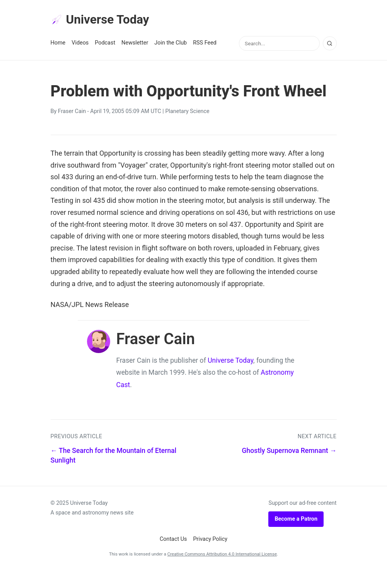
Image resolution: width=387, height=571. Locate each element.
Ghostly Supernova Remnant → (289, 451)
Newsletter (134, 43)
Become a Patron (295, 519)
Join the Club (170, 43)
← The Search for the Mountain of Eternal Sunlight (114, 456)
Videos (80, 43)
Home (58, 43)
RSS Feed (205, 43)
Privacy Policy (210, 539)
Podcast (105, 43)
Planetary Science (187, 111)
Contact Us (173, 539)
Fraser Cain (72, 111)
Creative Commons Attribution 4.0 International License (222, 554)
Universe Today (101, 19)
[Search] (330, 44)
